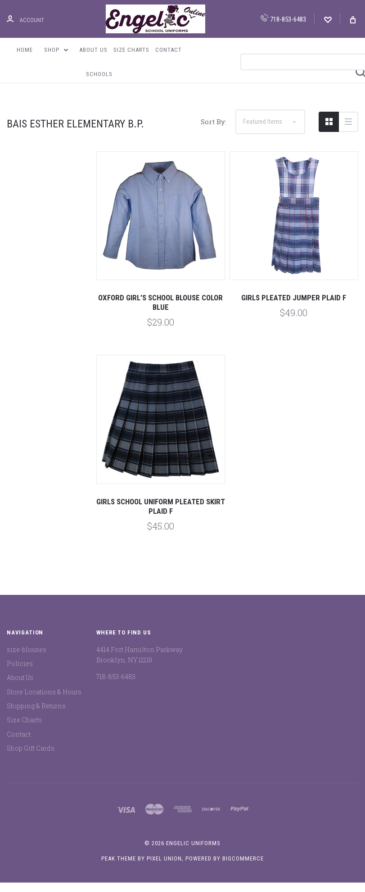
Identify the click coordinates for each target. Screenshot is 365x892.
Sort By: (213, 131)
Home (25, 49)
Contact (168, 49)
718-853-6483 (283, 18)
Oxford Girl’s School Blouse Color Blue (160, 312)
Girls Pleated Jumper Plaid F (293, 307)
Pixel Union (164, 868)
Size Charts (131, 49)
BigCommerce (243, 868)
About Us (93, 49)
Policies (20, 673)
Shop (56, 49)
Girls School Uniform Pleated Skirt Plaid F (160, 516)
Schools (99, 74)
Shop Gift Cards (30, 757)
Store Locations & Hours (44, 701)
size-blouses (26, 659)
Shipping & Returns (36, 715)
